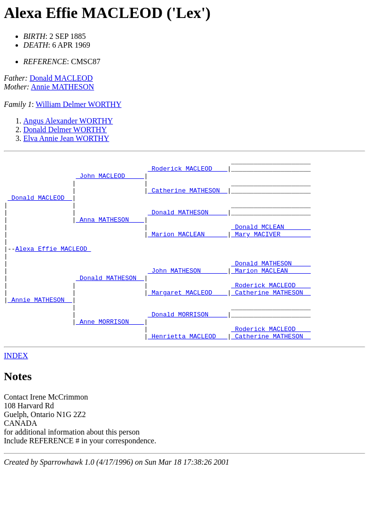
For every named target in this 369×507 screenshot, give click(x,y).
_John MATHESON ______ (187, 293)
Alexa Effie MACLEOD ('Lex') (107, 12)
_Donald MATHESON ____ (187, 223)
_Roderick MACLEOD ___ (187, 171)
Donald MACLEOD (61, 78)
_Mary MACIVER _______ (271, 249)
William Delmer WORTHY (78, 104)
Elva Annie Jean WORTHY (66, 138)
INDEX (16, 392)
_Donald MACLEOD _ (40, 206)
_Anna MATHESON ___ (110, 232)
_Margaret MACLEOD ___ (187, 319)
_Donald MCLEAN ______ (271, 241)
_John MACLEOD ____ (110, 179)
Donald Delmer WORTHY (65, 129)
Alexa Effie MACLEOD (53, 267)
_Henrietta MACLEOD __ (187, 372)
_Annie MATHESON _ (40, 328)
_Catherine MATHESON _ (187, 197)
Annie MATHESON (62, 87)
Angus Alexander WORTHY (68, 121)
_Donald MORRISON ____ (187, 346)
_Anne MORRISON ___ (110, 354)
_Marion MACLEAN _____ (187, 249)
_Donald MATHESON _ (110, 302)
